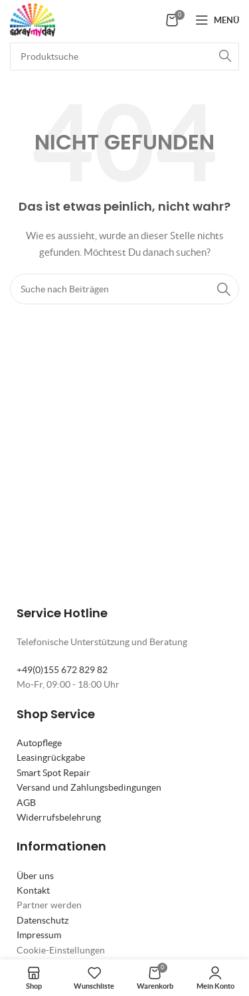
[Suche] (124, 56)
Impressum (39, 935)
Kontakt (33, 890)
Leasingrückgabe (51, 757)
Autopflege (39, 743)
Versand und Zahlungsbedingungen (89, 787)
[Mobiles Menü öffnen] (217, 20)
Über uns (35, 875)
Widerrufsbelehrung (59, 817)
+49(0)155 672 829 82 (62, 669)
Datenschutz (42, 920)
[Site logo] (32, 18)
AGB (26, 802)
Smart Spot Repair (53, 772)
